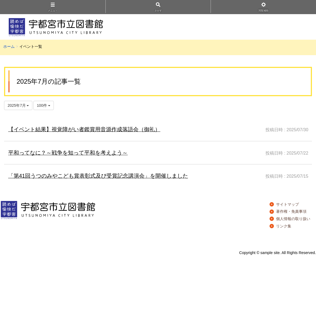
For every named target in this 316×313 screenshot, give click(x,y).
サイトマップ (287, 204)
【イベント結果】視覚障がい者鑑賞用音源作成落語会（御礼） (84, 129)
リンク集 (283, 226)
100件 (43, 105)
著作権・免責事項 (291, 211)
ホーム (9, 46)
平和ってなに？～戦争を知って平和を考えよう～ (68, 153)
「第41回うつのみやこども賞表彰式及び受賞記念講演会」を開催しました (98, 176)
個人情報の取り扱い (293, 219)
